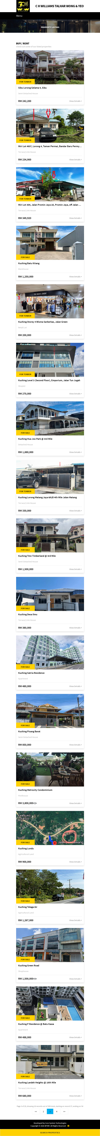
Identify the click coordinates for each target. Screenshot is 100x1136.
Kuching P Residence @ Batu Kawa (36, 1024)
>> (64, 1111)
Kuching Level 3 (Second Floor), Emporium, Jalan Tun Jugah (49, 380)
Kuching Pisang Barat (29, 731)
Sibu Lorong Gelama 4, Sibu (32, 87)
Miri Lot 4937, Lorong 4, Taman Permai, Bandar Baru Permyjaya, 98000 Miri (50, 146)
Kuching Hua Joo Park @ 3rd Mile (35, 439)
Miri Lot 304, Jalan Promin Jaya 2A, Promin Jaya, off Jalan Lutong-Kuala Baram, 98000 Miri (50, 204)
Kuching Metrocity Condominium (35, 790)
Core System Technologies (55, 1123)
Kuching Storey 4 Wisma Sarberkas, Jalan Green (43, 322)
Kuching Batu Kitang (28, 263)
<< (36, 1111)
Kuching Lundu (26, 848)
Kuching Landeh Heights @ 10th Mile (37, 1082)
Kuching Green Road (28, 965)
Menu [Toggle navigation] (19, 15)
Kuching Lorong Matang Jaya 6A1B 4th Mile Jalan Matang (47, 497)
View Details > (75, 101)
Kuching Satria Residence (31, 673)
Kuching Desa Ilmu (27, 614)
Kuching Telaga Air (27, 907)
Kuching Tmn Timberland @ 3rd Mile (37, 556)
